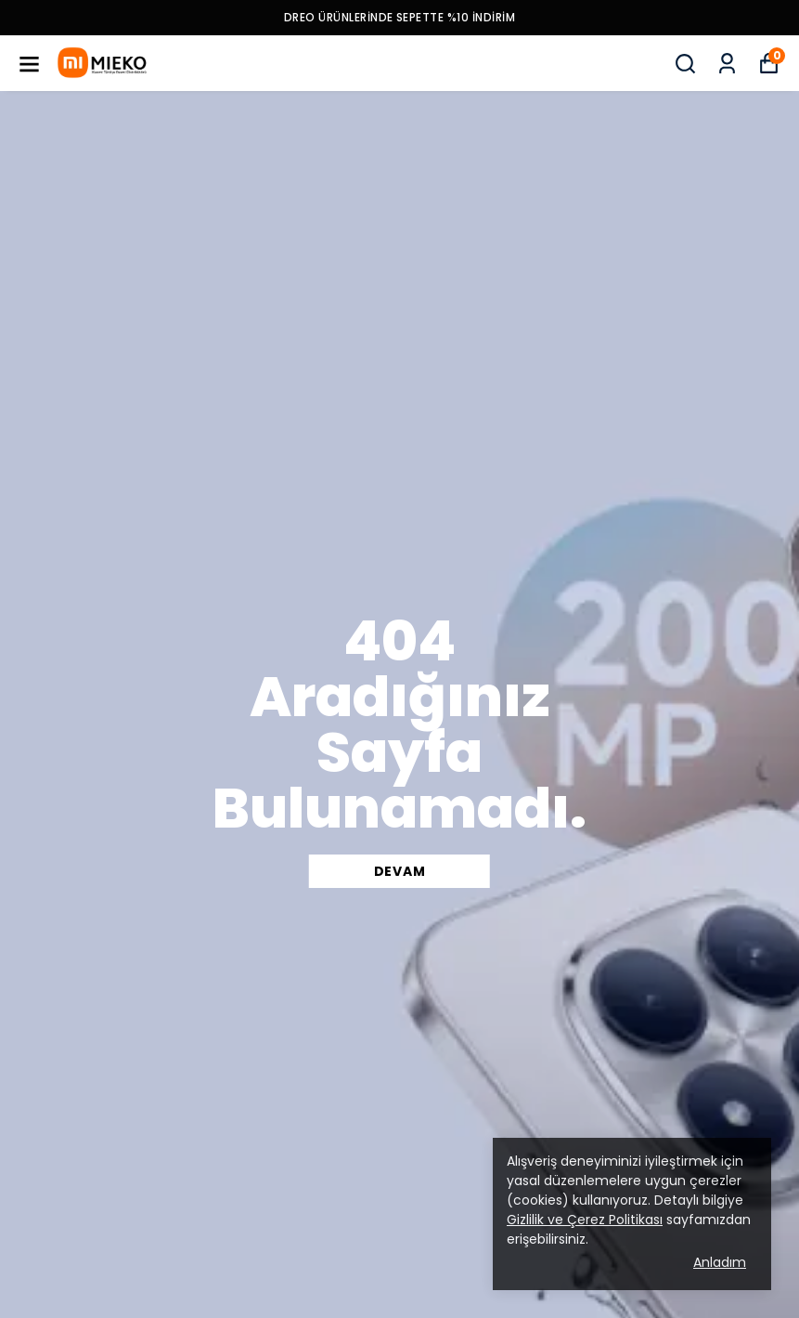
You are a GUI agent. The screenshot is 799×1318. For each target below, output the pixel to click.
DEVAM (400, 871)
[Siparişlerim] (727, 63)
